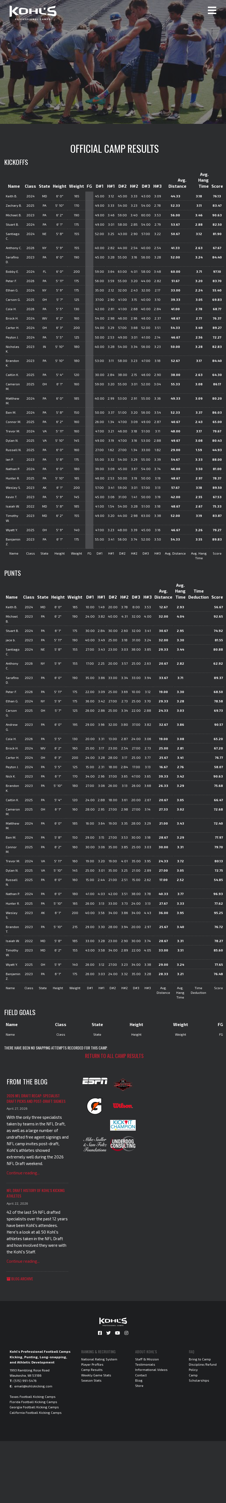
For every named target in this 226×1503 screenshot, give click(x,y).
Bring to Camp (200, 1359)
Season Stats (91, 1380)
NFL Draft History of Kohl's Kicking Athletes (36, 1193)
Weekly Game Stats (96, 1375)
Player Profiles (92, 1364)
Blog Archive (20, 1278)
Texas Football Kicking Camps (33, 1396)
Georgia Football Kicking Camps (34, 1407)
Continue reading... (23, 1172)
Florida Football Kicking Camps (33, 1402)
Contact (141, 1375)
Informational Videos (151, 1369)
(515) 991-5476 (25, 1380)
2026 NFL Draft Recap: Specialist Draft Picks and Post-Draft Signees (36, 1098)
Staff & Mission (147, 1359)
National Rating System (99, 1359)
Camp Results (92, 1369)
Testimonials (145, 1364)
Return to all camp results (114, 1055)
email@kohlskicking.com (33, 1386)
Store (139, 1385)
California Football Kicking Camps (36, 1412)
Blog (139, 1380)
